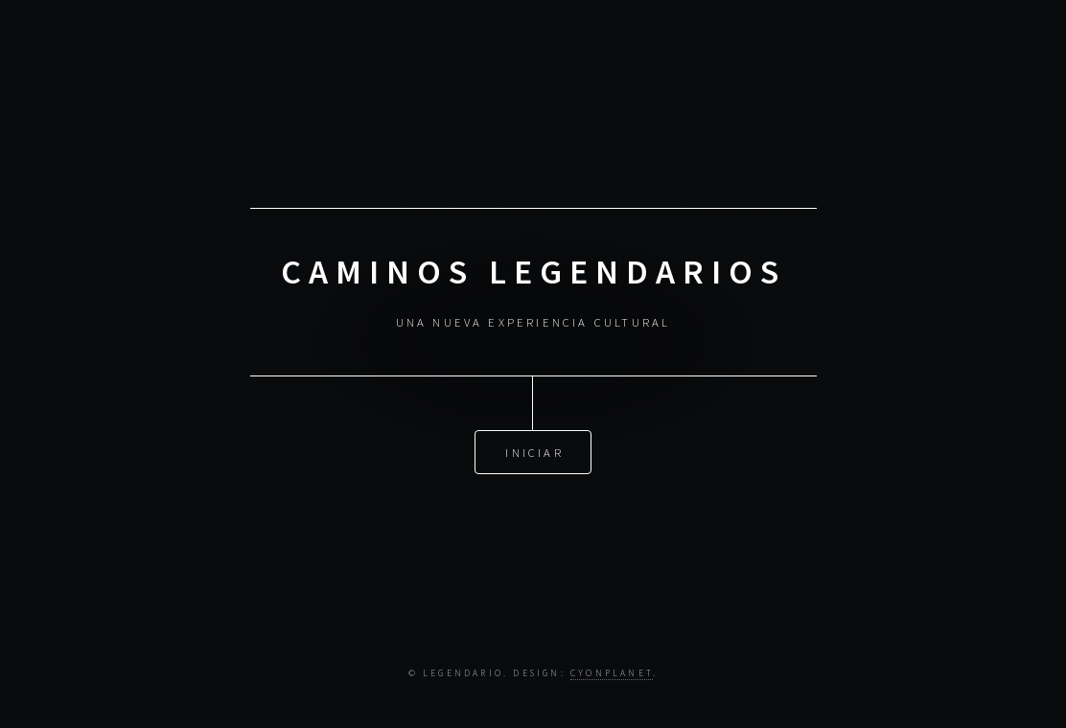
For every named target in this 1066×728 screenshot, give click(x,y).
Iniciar (534, 451)
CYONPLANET (611, 673)
